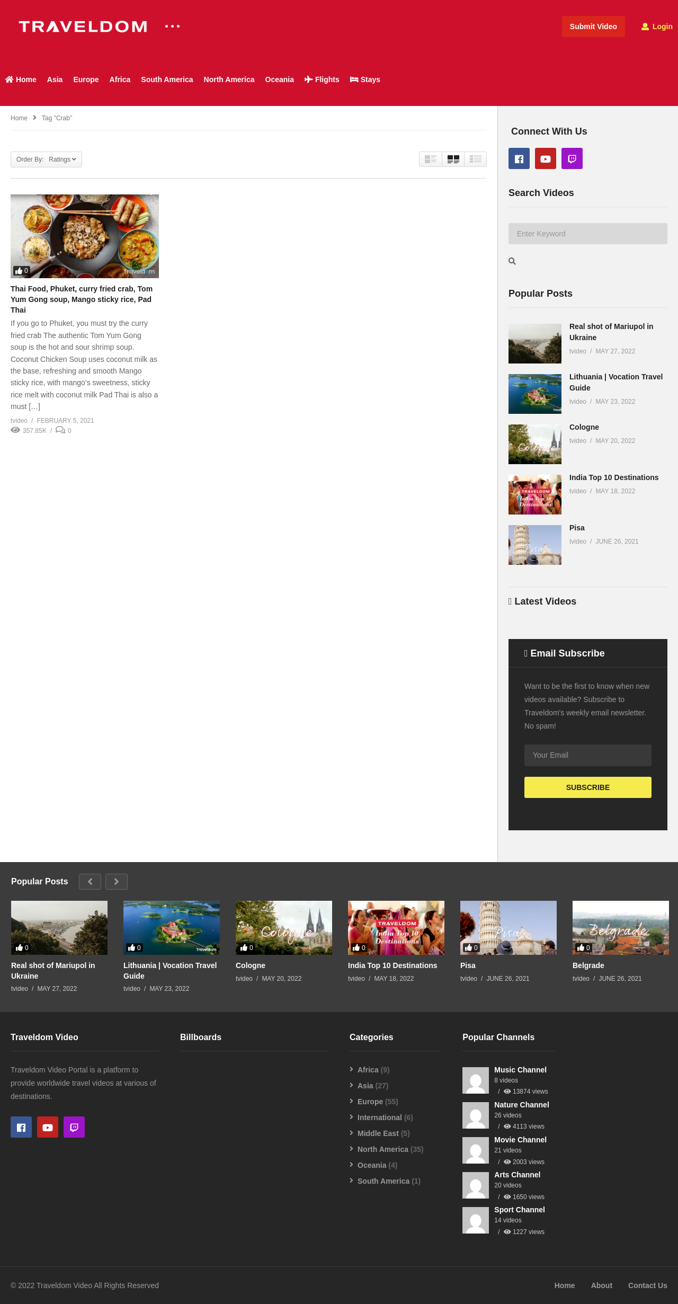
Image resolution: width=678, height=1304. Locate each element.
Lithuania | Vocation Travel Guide (170, 970)
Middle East (378, 1133)
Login (657, 26)
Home (21, 79)
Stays (365, 79)
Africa (120, 79)
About (601, 1285)
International (380, 1117)
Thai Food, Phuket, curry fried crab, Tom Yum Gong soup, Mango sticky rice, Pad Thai (82, 300)
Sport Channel (519, 1209)
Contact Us (647, 1285)
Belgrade (588, 965)
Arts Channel (517, 1174)
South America (167, 79)
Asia (55, 79)
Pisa (577, 528)
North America (229, 79)
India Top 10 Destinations (614, 477)
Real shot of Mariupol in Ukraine (53, 970)
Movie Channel (520, 1140)
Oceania (279, 79)
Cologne (584, 427)
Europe (86, 79)
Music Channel (520, 1070)
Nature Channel (521, 1105)
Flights (322, 79)
